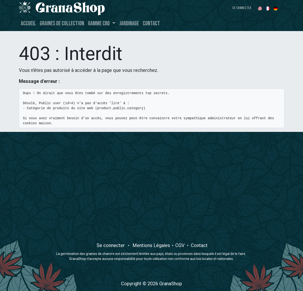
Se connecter (241, 8)
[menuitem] (260, 8)
